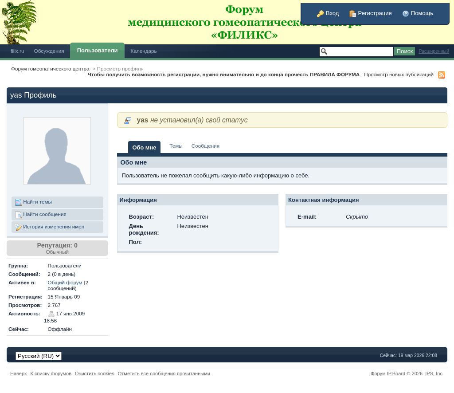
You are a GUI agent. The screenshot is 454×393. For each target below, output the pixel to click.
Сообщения (205, 146)
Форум (378, 373)
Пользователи (97, 50)
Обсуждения (49, 51)
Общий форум (65, 282)
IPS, (433, 373)
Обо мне (145, 147)
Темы (175, 146)
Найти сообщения (41, 214)
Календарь (144, 51)
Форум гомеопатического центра (50, 68)
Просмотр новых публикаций (399, 74)
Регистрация (370, 13)
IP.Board (396, 373)
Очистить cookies (94, 373)
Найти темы (33, 202)
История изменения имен (49, 227)
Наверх (18, 373)
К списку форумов (51, 373)
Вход (328, 13)
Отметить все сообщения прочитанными (164, 373)
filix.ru (17, 51)
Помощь (417, 13)
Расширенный (434, 51)
